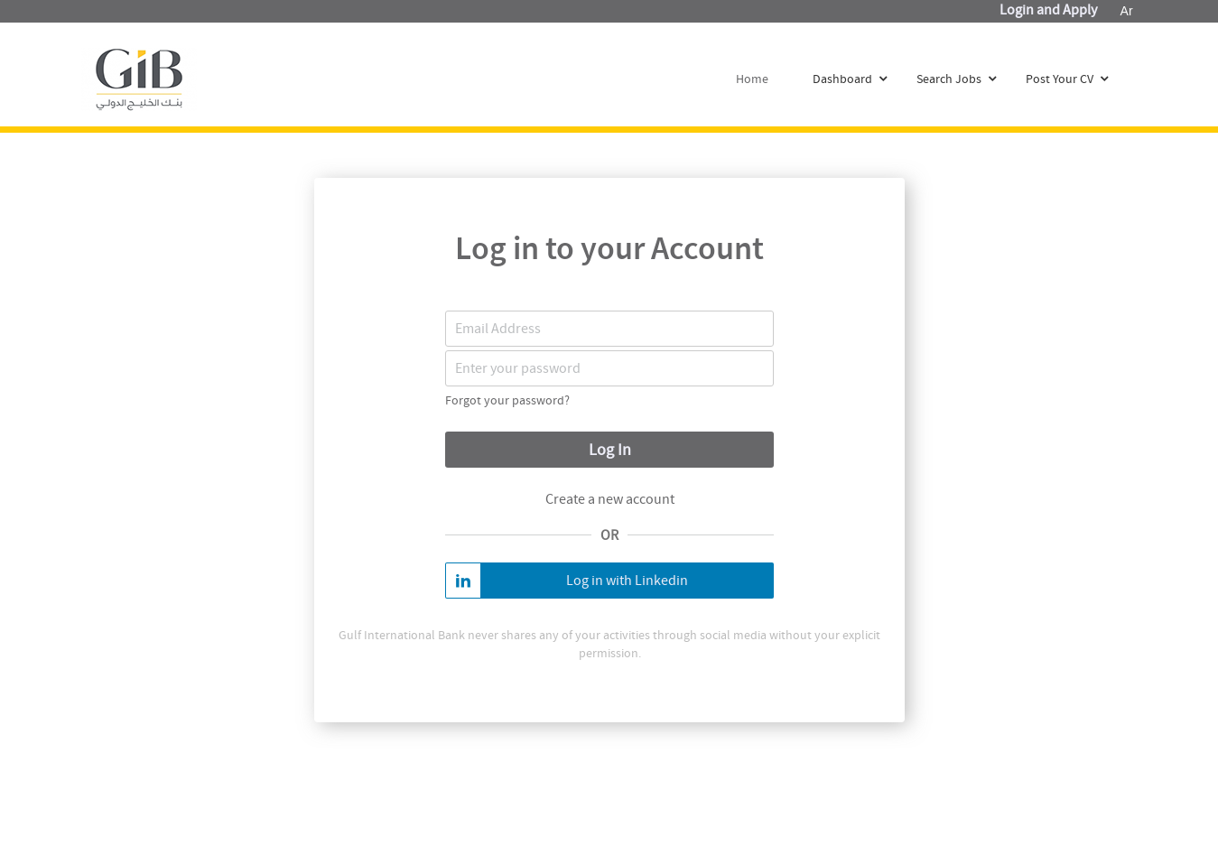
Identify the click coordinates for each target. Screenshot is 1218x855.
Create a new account (609, 499)
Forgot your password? (507, 400)
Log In (609, 450)
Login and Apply (1048, 10)
